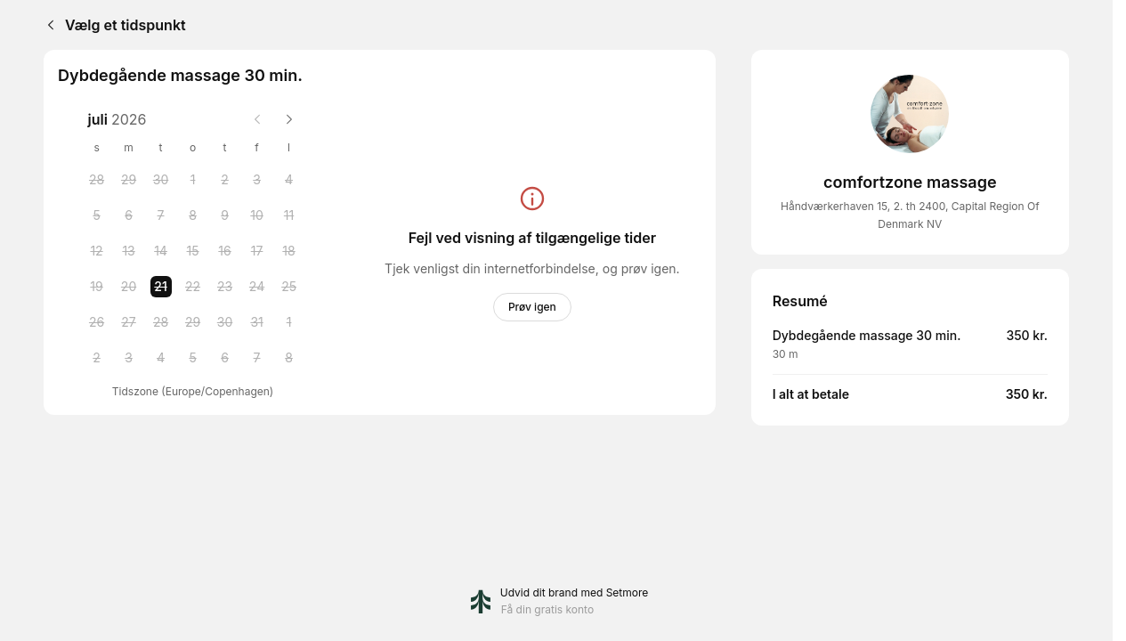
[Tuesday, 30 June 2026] (161, 180)
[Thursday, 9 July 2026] (225, 215)
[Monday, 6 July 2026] (129, 215)
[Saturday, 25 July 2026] (289, 286)
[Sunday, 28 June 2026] (97, 180)
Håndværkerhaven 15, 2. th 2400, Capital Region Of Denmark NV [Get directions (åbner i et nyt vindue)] (910, 215)
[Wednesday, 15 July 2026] (193, 251)
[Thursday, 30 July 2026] (225, 322)
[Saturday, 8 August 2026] (289, 358)
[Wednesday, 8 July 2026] (193, 215)
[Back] (47, 25)
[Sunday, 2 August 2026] (97, 358)
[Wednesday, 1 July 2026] (193, 180)
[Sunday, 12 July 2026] (97, 251)
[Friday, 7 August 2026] (257, 358)
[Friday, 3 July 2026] (257, 180)
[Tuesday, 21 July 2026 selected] (161, 286)
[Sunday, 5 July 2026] (97, 215)
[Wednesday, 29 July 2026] (193, 322)
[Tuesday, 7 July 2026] (161, 215)
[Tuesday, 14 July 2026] (161, 251)
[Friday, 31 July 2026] (257, 322)
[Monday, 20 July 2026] (129, 286)
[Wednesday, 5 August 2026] (193, 358)
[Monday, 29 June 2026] (129, 180)
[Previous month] (257, 119)
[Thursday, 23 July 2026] (225, 286)
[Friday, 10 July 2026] (257, 215)
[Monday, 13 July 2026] (129, 251)
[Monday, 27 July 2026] (129, 322)
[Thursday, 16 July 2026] (225, 251)
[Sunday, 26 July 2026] (97, 322)
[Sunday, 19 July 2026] (97, 286)
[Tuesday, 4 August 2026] (161, 358)
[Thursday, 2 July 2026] (225, 180)
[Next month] (289, 119)
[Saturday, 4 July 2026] (289, 180)
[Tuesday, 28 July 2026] (161, 322)
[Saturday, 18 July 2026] (289, 251)
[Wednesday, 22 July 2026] (193, 286)
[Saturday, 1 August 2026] (289, 322)
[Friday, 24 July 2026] (257, 286)
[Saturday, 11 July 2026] (289, 215)
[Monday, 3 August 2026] (129, 358)
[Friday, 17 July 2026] (257, 251)
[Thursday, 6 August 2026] (225, 358)
